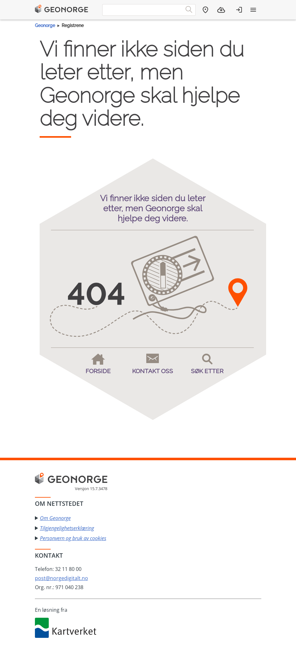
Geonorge (45, 25)
